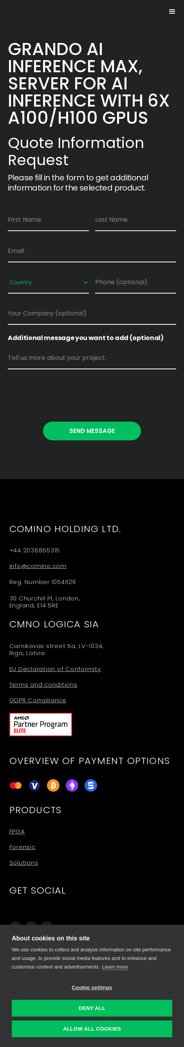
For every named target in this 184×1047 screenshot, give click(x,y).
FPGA (17, 831)
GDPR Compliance (38, 700)
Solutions (23, 863)
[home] (23, 12)
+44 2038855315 (34, 550)
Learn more (115, 967)
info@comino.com (38, 566)
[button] (172, 11)
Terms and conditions (43, 685)
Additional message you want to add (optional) (86, 338)
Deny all (92, 1008)
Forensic (22, 847)
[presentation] (67, 394)
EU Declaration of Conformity (55, 669)
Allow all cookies (92, 1029)
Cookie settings (92, 987)
